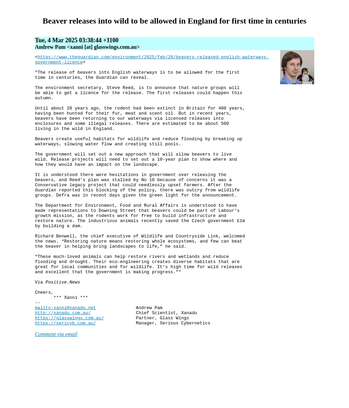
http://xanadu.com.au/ (63, 365)
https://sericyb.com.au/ (65, 377)
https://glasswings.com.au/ (69, 371)
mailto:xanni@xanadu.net (65, 358)
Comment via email (56, 388)
